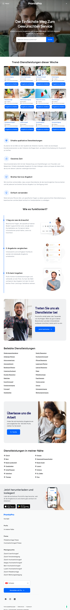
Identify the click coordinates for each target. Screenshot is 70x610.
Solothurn (8, 473)
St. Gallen (39, 473)
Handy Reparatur (41, 353)
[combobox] (17, 583)
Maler (37, 371)
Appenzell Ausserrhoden (43, 459)
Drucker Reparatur (9, 375)
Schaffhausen (9, 470)
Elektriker (7, 378)
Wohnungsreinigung (42, 393)
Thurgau (7, 477)
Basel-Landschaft (10, 463)
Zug (37, 477)
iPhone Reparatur (41, 360)
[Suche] (50, 39)
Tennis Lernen (40, 382)
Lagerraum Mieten (41, 364)
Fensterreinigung (9, 385)
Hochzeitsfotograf (42, 357)
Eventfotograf (8, 382)
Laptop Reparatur (41, 367)
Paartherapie (40, 378)
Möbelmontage (41, 375)
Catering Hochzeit (10, 371)
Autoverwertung (9, 360)
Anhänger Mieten (9, 357)
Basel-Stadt (40, 463)
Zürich (7, 456)
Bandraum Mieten (9, 367)
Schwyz (38, 470)
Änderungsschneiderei (11, 353)
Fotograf (7, 389)
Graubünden (8, 466)
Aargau (38, 456)
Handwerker (7, 393)
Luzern (38, 466)
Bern (6, 459)
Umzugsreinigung (41, 389)
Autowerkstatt (8, 364)
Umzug (38, 385)
